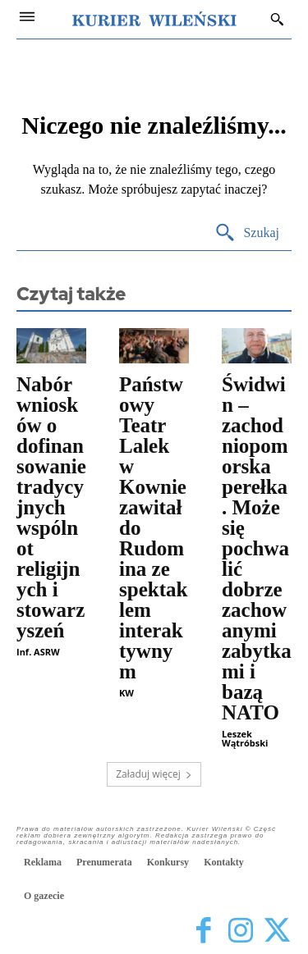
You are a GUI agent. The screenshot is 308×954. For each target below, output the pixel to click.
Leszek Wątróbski (245, 738)
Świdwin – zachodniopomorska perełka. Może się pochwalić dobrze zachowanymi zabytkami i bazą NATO (257, 548)
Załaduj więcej (154, 774)
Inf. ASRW (38, 652)
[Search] (247, 233)
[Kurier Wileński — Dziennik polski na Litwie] (154, 18)
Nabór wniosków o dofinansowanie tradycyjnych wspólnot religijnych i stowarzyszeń (51, 507)
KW (126, 693)
